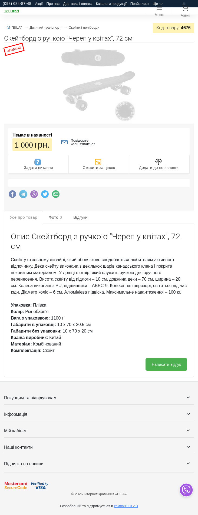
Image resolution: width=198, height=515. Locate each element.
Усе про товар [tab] (23, 217)
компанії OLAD (126, 506)
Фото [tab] (55, 217)
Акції (39, 4)
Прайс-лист (139, 4)
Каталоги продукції (111, 4)
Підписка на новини (24, 463)
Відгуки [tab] (80, 217)
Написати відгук (166, 364)
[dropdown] (186, 490)
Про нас (53, 4)
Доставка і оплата (78, 4)
